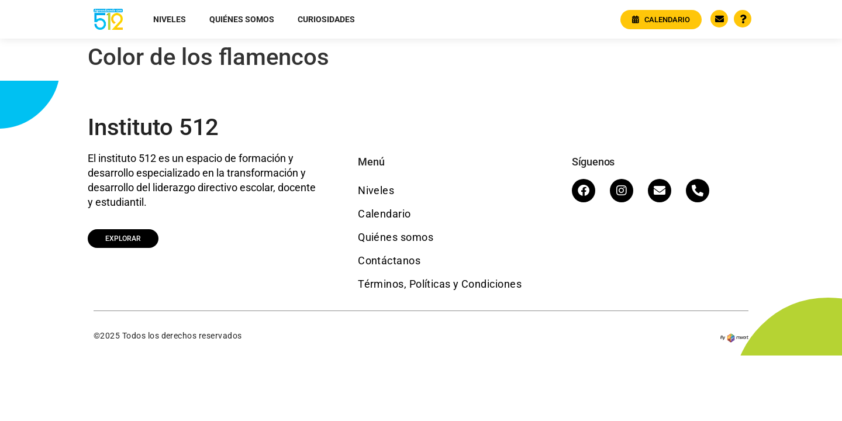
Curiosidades (326, 19)
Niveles (169, 19)
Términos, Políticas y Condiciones (440, 284)
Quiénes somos (241, 19)
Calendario (384, 214)
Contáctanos (389, 260)
